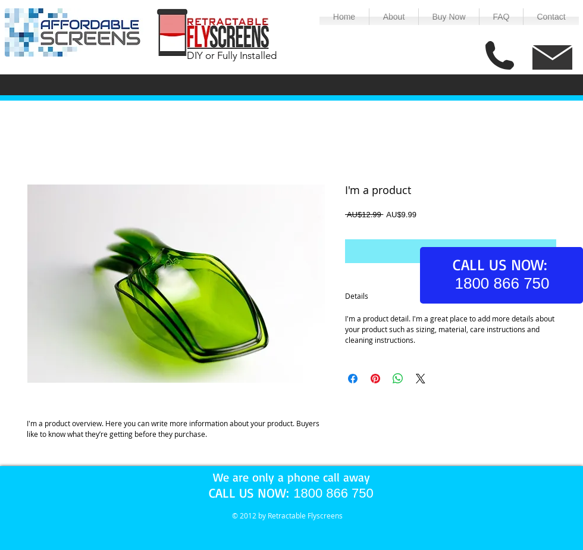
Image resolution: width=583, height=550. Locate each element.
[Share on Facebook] (353, 378)
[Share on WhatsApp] (398, 378)
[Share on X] (420, 378)
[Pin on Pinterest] (375, 378)
